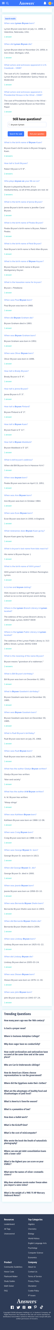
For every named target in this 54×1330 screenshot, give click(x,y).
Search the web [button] (16, 134)
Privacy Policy (33, 1281)
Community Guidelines (13, 1267)
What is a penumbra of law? (17, 1109)
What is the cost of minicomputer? (20, 1132)
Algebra (31, 1224)
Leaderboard (9, 1224)
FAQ (6, 1291)
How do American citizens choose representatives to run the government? (23, 1074)
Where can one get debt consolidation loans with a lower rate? (25, 1152)
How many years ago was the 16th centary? (24, 1020)
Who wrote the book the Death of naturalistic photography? (25, 1142)
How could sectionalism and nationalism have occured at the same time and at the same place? (26, 1054)
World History (33, 1238)
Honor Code (9, 1272)
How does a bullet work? (16, 1117)
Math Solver (9, 1286)
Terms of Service (35, 1276)
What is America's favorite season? (20, 1101)
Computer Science (35, 1253)
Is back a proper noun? (15, 1028)
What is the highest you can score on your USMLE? (24, 1163)
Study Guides (9, 1281)
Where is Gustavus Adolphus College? (22, 1036)
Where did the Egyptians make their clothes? (25, 1083)
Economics (32, 1257)
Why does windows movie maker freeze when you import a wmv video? (25, 1183)
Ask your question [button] (37, 134)
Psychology (32, 1248)
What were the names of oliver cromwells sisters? (23, 1173)
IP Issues (31, 1295)
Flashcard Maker (11, 1276)
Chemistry (32, 1229)
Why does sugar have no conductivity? (22, 1044)
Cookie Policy (33, 1291)
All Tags (7, 1229)
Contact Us (32, 1272)
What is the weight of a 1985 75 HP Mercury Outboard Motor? (24, 1194)
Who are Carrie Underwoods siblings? (22, 1064)
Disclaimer (32, 1286)
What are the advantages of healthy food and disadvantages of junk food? (25, 1092)
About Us (32, 1267)
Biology (31, 1234)
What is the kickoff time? (16, 1125)
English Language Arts (37, 1243)
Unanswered (9, 1234)
